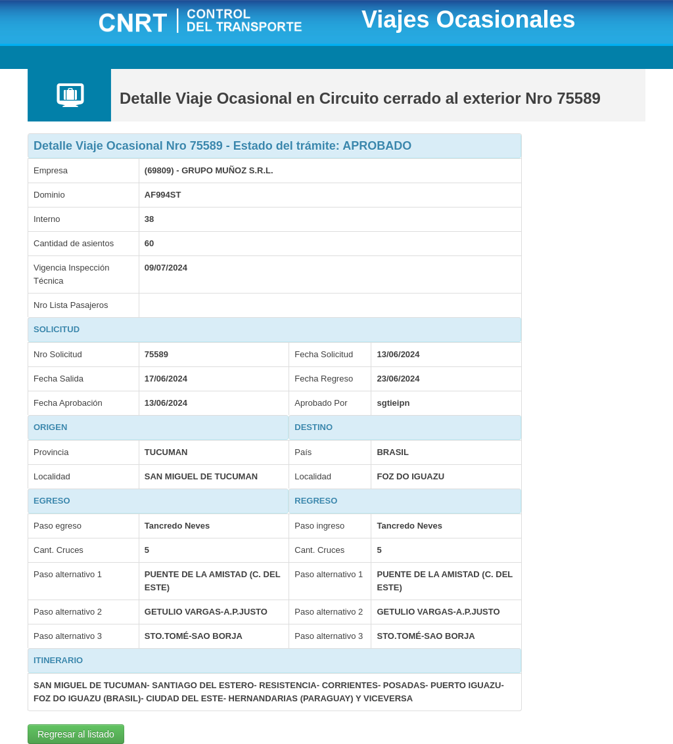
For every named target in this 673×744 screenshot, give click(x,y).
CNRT (217, 22)
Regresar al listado (75, 734)
